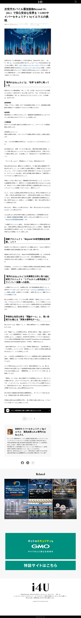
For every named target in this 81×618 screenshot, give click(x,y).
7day (66, 12)
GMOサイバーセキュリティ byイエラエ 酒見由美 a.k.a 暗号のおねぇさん (18, 24)
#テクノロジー (33, 24)
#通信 (38, 24)
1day (59, 12)
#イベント (13, 498)
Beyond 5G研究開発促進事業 (14, 219)
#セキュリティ (45, 23)
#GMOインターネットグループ (36, 23)
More (66, 68)
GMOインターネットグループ (32, 65)
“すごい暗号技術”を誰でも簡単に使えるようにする (26, 410)
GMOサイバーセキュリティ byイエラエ (28, 68)
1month (73, 12)
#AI (11, 518)
